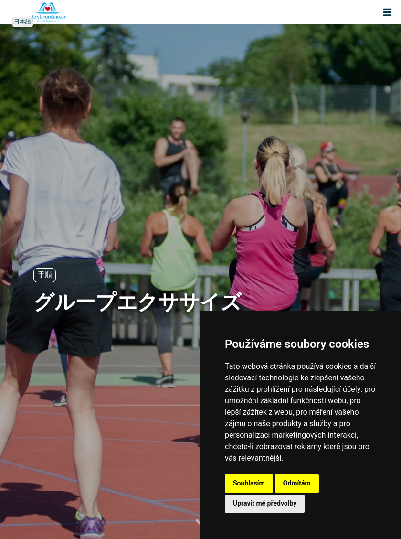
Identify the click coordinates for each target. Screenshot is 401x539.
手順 (45, 275)
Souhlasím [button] (249, 483)
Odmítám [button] (297, 483)
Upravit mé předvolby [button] (264, 503)
